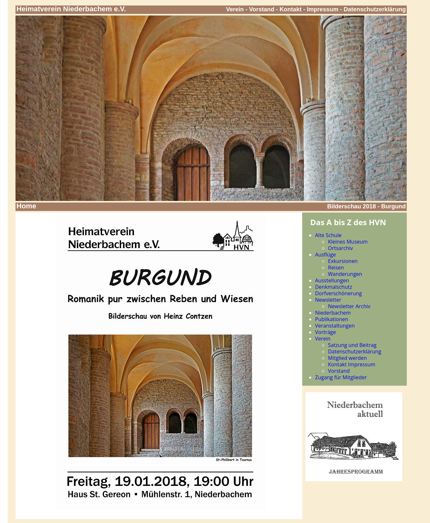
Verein (235, 9)
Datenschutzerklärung (375, 9)
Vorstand (261, 9)
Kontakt (291, 9)
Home (26, 206)
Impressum (322, 9)
